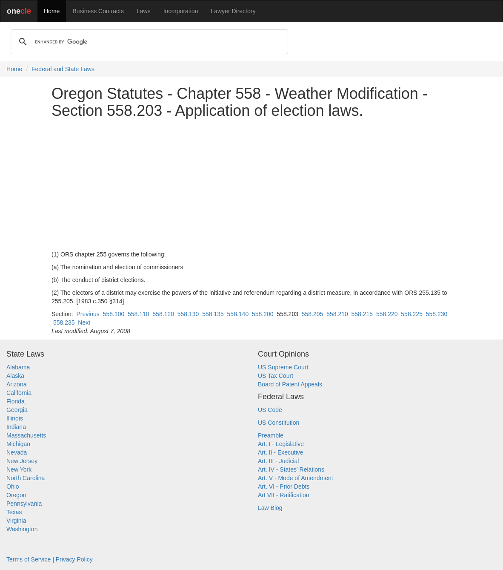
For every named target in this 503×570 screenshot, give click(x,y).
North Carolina (25, 478)
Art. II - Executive (280, 452)
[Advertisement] (251, 184)
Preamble (270, 435)
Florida (15, 401)
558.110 (138, 314)
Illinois (14, 418)
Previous (87, 314)
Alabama (18, 367)
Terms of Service (28, 559)
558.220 (387, 314)
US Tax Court (275, 375)
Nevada (16, 452)
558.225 (412, 314)
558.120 (163, 314)
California (18, 392)
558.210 (337, 314)
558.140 (238, 314)
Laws (144, 11)
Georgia (17, 409)
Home (52, 11)
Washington (21, 529)
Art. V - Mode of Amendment (295, 478)
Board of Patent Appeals (290, 384)
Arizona (16, 384)
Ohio (12, 486)
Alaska (15, 375)
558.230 (437, 314)
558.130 (188, 314)
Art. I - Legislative (281, 443)
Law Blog (270, 507)
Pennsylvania (24, 503)
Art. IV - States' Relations (291, 469)
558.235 (64, 322)
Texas (14, 512)
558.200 (263, 314)
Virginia (16, 520)
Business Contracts (98, 11)
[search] (148, 42)
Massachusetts (26, 435)
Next (84, 322)
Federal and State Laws (62, 69)
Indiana (16, 426)
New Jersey (21, 461)
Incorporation (180, 11)
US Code (270, 409)
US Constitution (278, 422)
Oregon (16, 495)
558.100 (114, 314)
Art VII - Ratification (283, 495)
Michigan (18, 443)
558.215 (362, 314)
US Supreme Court (283, 367)
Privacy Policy (74, 559)
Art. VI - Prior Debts (283, 486)
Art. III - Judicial (278, 461)
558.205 (312, 314)
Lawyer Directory (233, 11)
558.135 (213, 314)
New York (18, 469)
